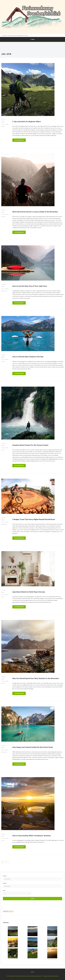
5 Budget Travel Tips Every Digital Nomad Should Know (33, 519)
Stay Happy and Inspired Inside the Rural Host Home (32, 747)
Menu (32, 39)
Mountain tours (4, 290)
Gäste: (4, 890)
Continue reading (20, 141)
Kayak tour (3, 216)
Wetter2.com (10, 911)
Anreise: (5, 875)
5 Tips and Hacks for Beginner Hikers (26, 121)
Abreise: (5, 883)
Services (3, 449)
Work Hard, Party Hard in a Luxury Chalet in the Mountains (35, 212)
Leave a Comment (4, 124)
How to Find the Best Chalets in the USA (27, 357)
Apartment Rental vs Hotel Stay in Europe (28, 592)
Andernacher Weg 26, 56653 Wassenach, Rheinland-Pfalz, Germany (15, 35)
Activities (3, 126)
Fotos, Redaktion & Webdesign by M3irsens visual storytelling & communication (24, 976)
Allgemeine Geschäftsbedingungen (51, 976)
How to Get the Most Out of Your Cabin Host (29, 286)
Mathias (2, 212)
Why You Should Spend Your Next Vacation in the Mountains (35, 678)
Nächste (8, 862)
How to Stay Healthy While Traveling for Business (31, 836)
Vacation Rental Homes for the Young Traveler (30, 445)
